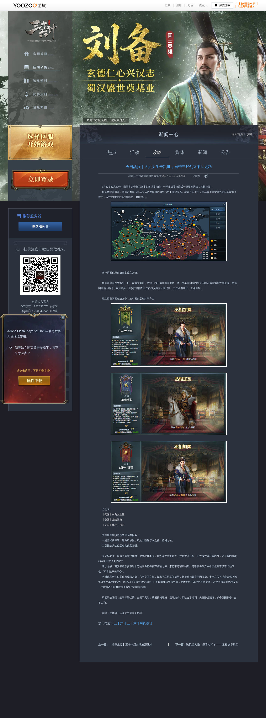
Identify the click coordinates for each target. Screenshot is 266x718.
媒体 (180, 152)
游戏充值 (42, 108)
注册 (179, 5)
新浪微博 (205, 176)
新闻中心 (42, 67)
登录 (168, 5)
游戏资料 (42, 81)
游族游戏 (222, 5)
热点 (112, 152)
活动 (134, 152)
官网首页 (42, 54)
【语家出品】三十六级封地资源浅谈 (130, 644)
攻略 (157, 152)
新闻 (202, 152)
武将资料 (42, 94)
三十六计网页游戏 (140, 623)
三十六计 (41, 31)
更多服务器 (40, 226)
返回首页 (237, 134)
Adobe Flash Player (20, 331)
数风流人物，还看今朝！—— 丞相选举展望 (212, 644)
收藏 (202, 5)
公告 (225, 152)
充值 (190, 5)
